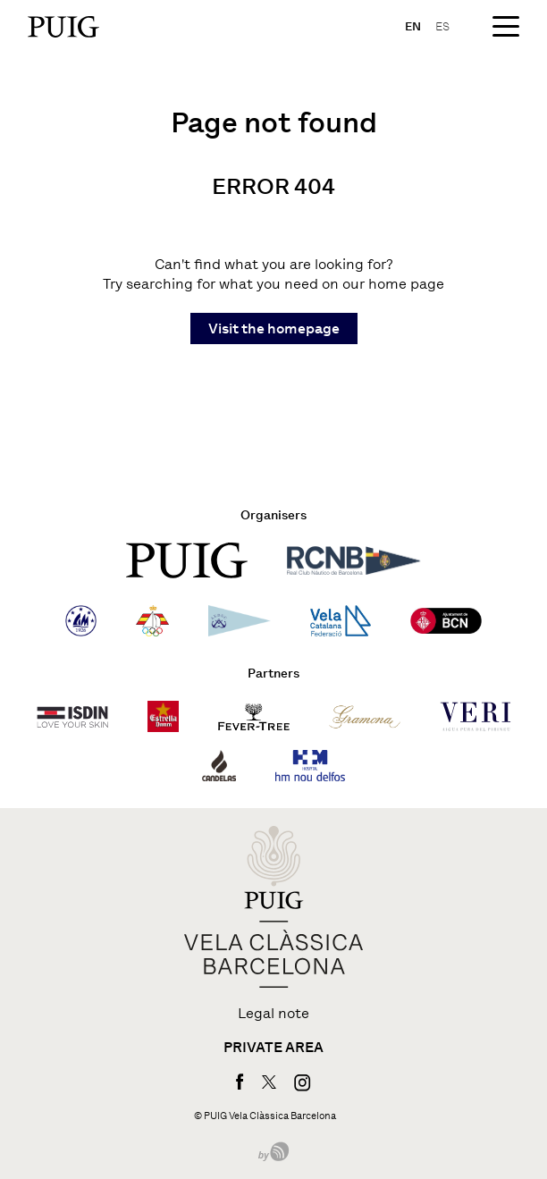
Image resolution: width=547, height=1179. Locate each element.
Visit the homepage (274, 328)
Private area (273, 1048)
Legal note (273, 1014)
